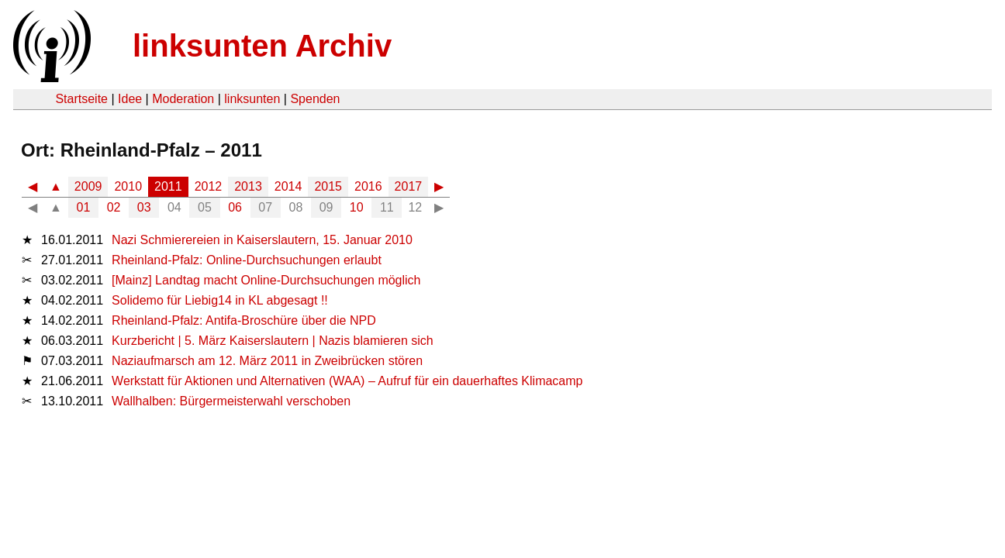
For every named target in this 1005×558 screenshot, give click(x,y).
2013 (248, 186)
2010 (128, 186)
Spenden (315, 98)
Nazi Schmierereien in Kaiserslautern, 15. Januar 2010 (262, 239)
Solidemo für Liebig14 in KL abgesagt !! (220, 300)
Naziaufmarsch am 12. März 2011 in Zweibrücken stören (267, 360)
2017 (409, 186)
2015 (328, 186)
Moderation (183, 98)
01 (84, 207)
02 (114, 207)
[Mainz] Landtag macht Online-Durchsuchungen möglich (266, 280)
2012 (209, 186)
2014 (288, 186)
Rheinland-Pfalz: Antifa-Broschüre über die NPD (244, 320)
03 (144, 207)
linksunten (252, 98)
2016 (368, 186)
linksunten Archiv (262, 46)
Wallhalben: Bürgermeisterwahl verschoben (231, 401)
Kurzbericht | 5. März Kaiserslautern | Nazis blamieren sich (272, 340)
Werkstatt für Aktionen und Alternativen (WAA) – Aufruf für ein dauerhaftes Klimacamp (347, 381)
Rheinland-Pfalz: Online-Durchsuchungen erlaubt (247, 260)
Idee (130, 98)
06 (235, 207)
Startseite (81, 98)
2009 (88, 186)
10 (357, 207)
